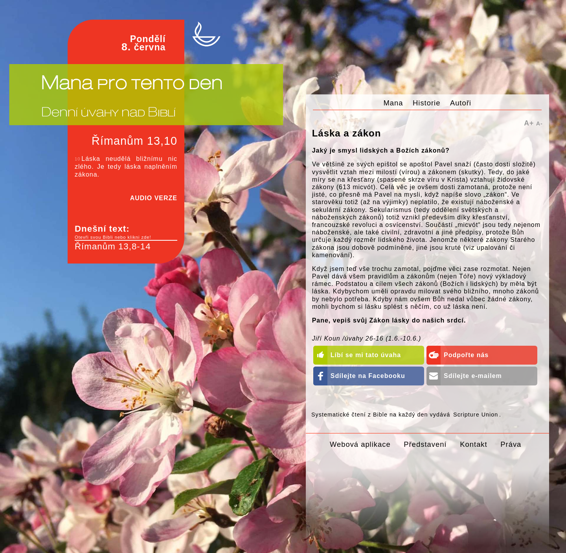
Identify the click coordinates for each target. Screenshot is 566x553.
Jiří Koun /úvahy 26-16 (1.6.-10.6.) (366, 338)
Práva (510, 444)
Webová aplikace (360, 444)
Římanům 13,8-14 (113, 246)
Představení (425, 444)
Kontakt (473, 444)
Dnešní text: (126, 232)
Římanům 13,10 (134, 141)
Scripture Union (475, 414)
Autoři (460, 103)
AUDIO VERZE (153, 198)
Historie (426, 103)
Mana (393, 103)
